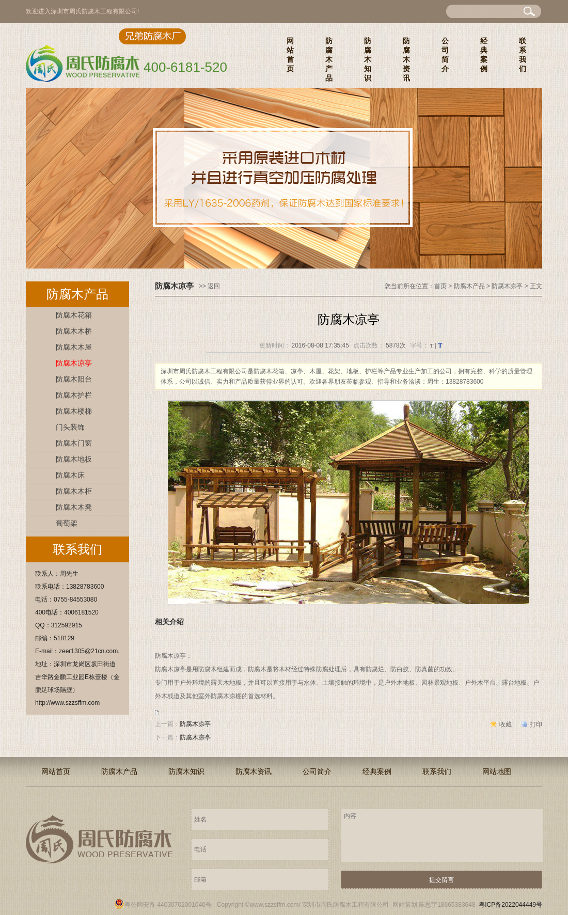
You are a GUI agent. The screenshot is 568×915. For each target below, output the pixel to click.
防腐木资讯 (406, 59)
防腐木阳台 (74, 379)
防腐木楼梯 (74, 411)
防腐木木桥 (74, 331)
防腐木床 (70, 475)
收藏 (505, 724)
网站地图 (496, 771)
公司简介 (445, 55)
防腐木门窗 (74, 443)
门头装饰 (70, 427)
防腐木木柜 (74, 491)
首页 (440, 286)
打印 (536, 724)
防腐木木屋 (74, 347)
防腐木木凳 (74, 507)
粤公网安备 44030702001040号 (163, 904)
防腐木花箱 (74, 315)
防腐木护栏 (74, 395)
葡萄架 (66, 523)
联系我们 (522, 55)
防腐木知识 (367, 59)
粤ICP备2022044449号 (510, 904)
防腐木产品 (329, 59)
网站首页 (290, 55)
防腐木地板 (74, 459)
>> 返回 (209, 286)
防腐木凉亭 (74, 363)
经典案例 (483, 55)
